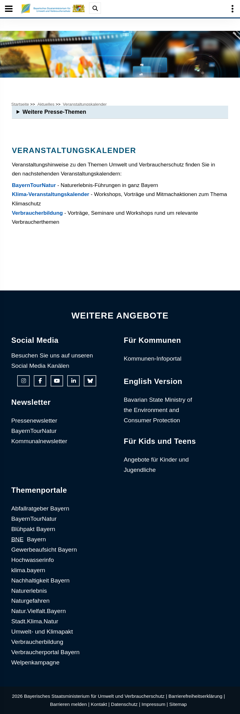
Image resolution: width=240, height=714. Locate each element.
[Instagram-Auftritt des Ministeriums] (23, 380)
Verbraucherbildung (37, 213)
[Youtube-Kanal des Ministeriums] (57, 380)
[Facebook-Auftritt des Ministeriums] (40, 380)
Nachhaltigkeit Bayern (40, 580)
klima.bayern (28, 570)
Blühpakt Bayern (33, 529)
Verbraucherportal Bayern (45, 652)
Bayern (28, 539)
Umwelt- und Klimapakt (42, 631)
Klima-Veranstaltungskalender (50, 194)
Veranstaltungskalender (85, 104)
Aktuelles (46, 104)
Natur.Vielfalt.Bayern (38, 611)
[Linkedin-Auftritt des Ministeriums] (73, 380)
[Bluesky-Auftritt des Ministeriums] (90, 380)
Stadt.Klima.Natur (34, 621)
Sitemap (178, 704)
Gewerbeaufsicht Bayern (44, 549)
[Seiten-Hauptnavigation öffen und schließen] (8, 8)
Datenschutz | (125, 704)
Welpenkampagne (35, 662)
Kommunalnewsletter (39, 441)
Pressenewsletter (34, 420)
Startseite (20, 104)
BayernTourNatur (34, 185)
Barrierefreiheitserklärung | (196, 696)
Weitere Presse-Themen (54, 112)
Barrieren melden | (69, 704)
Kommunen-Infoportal (153, 358)
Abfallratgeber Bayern (40, 508)
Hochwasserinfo (32, 560)
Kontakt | (100, 704)
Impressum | (155, 704)
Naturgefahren (30, 600)
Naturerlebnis (29, 590)
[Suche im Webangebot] (95, 8)
